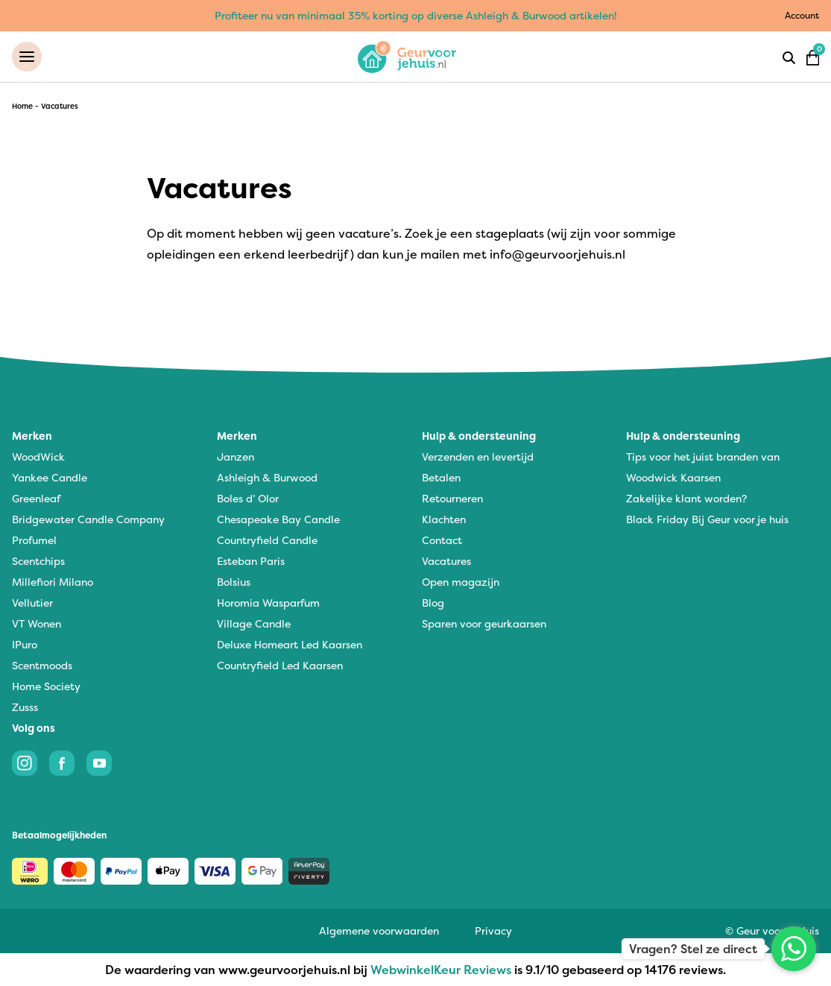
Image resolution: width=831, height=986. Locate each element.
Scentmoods (42, 665)
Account (802, 15)
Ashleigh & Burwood (267, 477)
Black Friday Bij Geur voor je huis (707, 519)
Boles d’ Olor (248, 498)
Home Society (46, 686)
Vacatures (446, 561)
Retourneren (452, 498)
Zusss (25, 707)
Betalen (441, 477)
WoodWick (38, 456)
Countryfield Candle (267, 540)
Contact (442, 540)
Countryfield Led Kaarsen (280, 665)
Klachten (444, 519)
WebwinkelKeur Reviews (440, 969)
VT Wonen (36, 623)
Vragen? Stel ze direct (693, 949)
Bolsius (233, 582)
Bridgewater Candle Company (88, 519)
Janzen (235, 456)
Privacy (493, 930)
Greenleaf (36, 498)
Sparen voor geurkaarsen (484, 623)
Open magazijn (460, 582)
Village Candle (254, 623)
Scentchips (38, 561)
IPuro (24, 644)
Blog (433, 602)
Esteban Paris (251, 561)
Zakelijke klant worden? (686, 498)
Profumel (34, 540)
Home (22, 106)
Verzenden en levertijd (478, 456)
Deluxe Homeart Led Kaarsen (289, 644)
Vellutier (32, 602)
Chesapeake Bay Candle (278, 519)
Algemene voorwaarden (379, 930)
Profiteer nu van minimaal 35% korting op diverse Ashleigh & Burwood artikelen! (416, 15)
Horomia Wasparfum (268, 602)
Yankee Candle (49, 477)
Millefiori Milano (52, 582)
